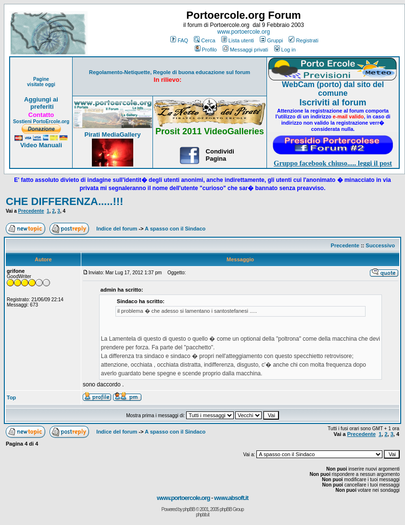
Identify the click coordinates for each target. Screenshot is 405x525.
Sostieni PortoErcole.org (41, 121)
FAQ (179, 40)
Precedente (31, 211)
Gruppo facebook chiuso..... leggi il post (333, 163)
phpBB (189, 509)
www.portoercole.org (243, 31)
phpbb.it (202, 514)
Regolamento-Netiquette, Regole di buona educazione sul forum (169, 72)
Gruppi (271, 40)
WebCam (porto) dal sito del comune (333, 88)
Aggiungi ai (41, 99)
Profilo (206, 49)
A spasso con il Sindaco (175, 228)
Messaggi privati (245, 49)
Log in (285, 49)
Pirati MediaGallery (112, 134)
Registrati (303, 40)
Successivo (380, 245)
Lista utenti (237, 40)
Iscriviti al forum (332, 102)
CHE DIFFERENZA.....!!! (64, 201)
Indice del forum (116, 228)
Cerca (204, 40)
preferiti (40, 106)
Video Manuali (41, 145)
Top (11, 397)
